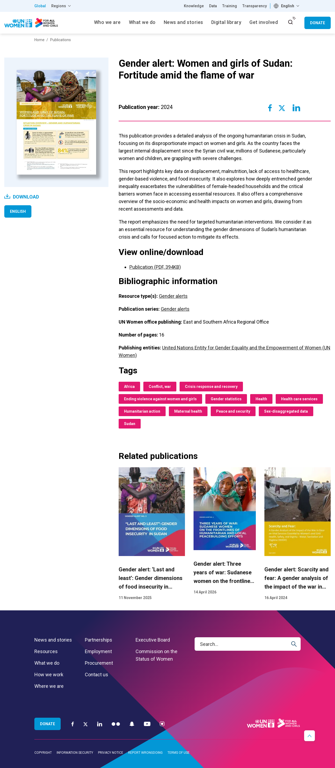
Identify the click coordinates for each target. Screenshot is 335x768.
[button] (309, 735)
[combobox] (287, 6)
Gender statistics (226, 399)
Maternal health (188, 411)
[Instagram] (162, 724)
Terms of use (179, 753)
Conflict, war (160, 386)
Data (213, 6)
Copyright (43, 753)
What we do (46, 663)
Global (40, 6)
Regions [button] (58, 6)
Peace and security (233, 411)
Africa (129, 386)
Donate (317, 23)
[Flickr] (116, 724)
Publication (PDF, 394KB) (155, 267)
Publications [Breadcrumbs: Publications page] (60, 40)
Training (229, 6)
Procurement (99, 663)
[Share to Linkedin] (296, 108)
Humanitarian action (142, 411)
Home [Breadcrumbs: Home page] (39, 40)
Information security (75, 753)
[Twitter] (85, 724)
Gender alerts (173, 296)
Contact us (96, 674)
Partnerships (98, 640)
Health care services (299, 399)
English (18, 211)
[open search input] (290, 22)
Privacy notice (110, 753)
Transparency (254, 6)
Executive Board (153, 640)
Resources (46, 651)
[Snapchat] (131, 724)
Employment (98, 651)
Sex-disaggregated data (286, 411)
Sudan (129, 424)
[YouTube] (147, 724)
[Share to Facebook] (270, 108)
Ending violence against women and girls (160, 399)
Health (261, 399)
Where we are (49, 686)
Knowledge (194, 6)
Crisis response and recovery (211, 386)
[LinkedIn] (99, 724)
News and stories (53, 640)
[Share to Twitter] (282, 108)
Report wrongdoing (145, 753)
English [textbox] (287, 6)
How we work (48, 674)
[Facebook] (72, 724)
